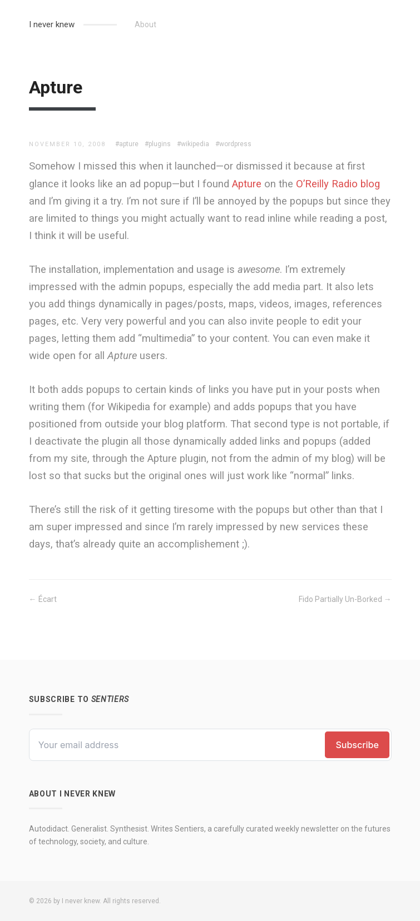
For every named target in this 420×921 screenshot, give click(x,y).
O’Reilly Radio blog (338, 184)
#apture (127, 144)
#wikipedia (193, 144)
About (145, 24)
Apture (246, 184)
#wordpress (233, 144)
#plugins (158, 144)
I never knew (52, 24)
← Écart (43, 599)
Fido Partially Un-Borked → (345, 599)
